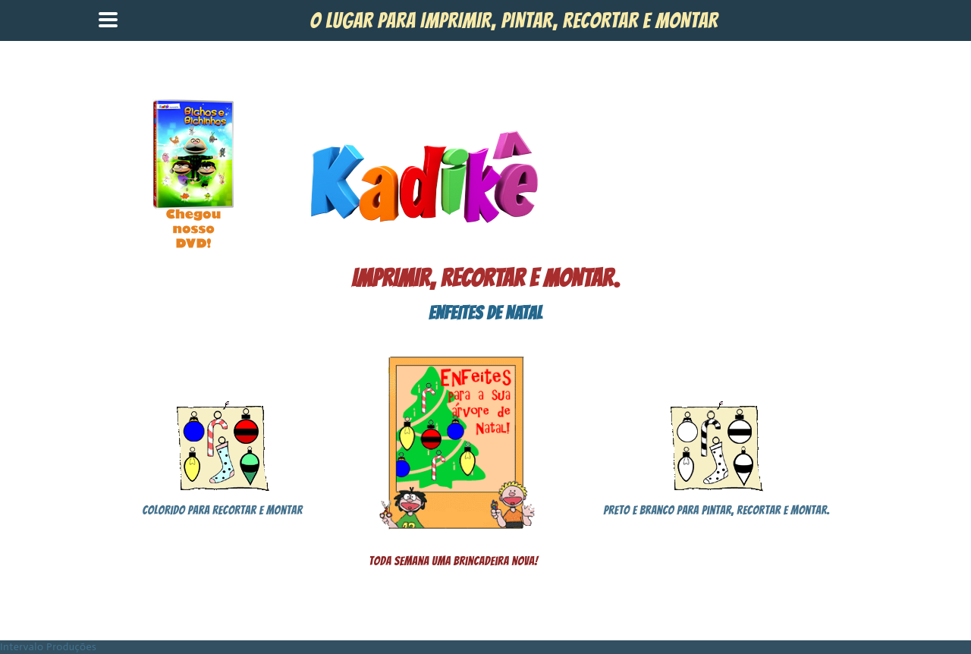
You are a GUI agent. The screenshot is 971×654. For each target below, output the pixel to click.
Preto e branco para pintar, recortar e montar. (716, 510)
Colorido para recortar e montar (223, 510)
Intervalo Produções (48, 646)
